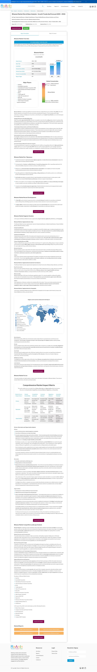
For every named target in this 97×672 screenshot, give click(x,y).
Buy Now (26, 28)
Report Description (25, 33)
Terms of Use (54, 653)
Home (12, 10)
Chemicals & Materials (22, 10)
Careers (73, 6)
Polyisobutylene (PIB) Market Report (51, 633)
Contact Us (80, 6)
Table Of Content (52, 33)
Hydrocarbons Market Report (26, 633)
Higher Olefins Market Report (26, 629)
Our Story (49, 6)
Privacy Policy (54, 651)
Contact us (38, 660)
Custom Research (64, 6)
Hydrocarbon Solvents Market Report (51, 629)
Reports (56, 6)
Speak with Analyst (16, 28)
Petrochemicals (27, 10)
